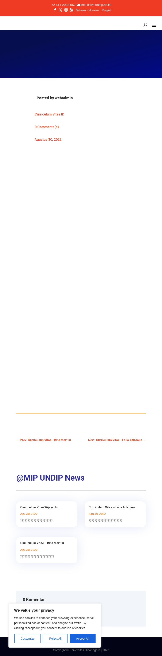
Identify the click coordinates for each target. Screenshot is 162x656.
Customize (28, 638)
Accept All (82, 638)
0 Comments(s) (47, 127)
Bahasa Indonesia (87, 10)
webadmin (64, 98)
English (107, 10)
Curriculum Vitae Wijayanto (39, 507)
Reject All (55, 638)
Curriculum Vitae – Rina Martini (42, 543)
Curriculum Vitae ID (49, 114)
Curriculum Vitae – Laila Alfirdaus (112, 507)
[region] (54, 625)
